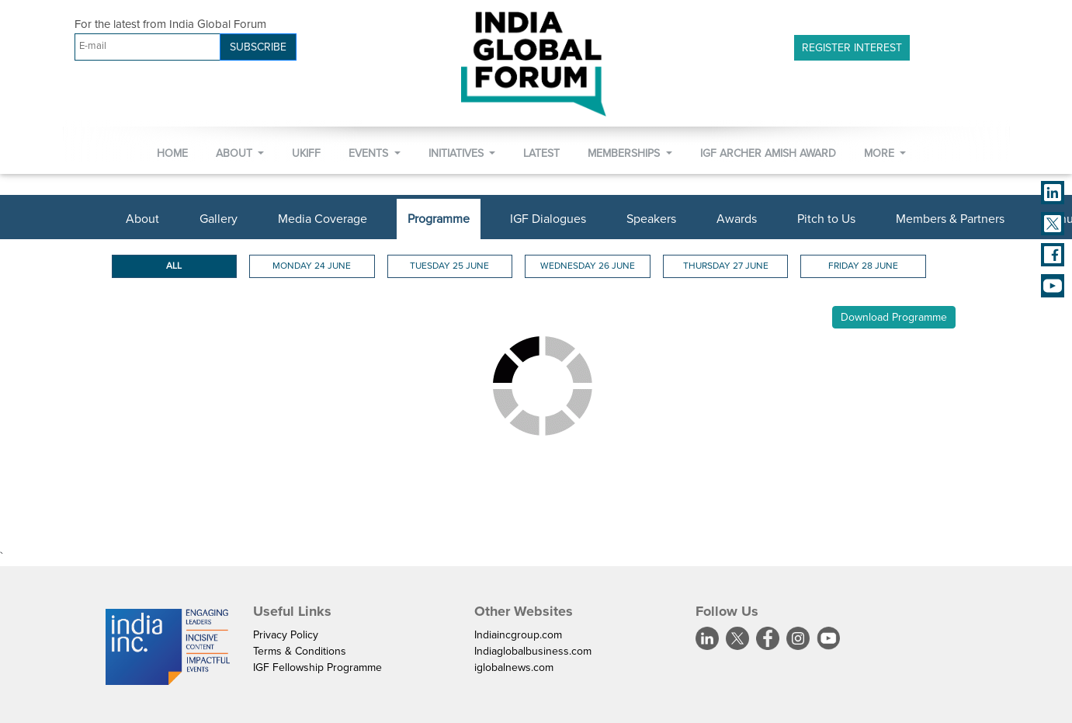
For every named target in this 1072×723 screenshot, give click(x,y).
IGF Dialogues (548, 219)
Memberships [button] (625, 153)
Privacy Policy (285, 634)
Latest (541, 153)
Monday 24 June (311, 266)
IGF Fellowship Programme (317, 667)
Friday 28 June (863, 266)
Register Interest (852, 47)
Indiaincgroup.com (518, 634)
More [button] (880, 153)
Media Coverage (322, 219)
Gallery (218, 219)
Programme (439, 219)
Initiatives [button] (457, 153)
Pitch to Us (826, 219)
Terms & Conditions (299, 651)
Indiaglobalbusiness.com (533, 651)
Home (172, 153)
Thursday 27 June (725, 266)
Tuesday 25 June (449, 266)
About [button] (235, 153)
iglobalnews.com (513, 667)
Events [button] (370, 153)
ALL (174, 266)
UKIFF (306, 153)
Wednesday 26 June (587, 266)
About (142, 219)
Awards (736, 219)
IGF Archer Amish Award (768, 153)
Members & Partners (950, 219)
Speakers (651, 219)
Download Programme (894, 317)
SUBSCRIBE (258, 47)
